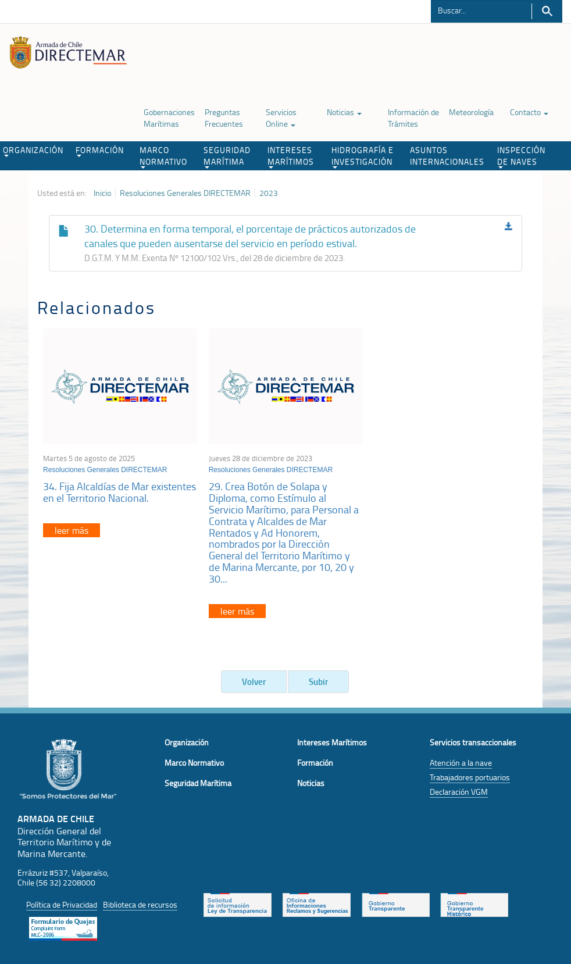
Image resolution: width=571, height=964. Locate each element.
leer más (71, 530)
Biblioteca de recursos (140, 904)
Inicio (102, 193)
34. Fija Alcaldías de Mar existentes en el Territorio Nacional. (119, 492)
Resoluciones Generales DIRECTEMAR (185, 193)
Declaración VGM (459, 791)
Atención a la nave (461, 762)
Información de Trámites (413, 117)
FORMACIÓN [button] (100, 150)
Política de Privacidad (61, 904)
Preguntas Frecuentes (224, 117)
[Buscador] (481, 10)
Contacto (529, 111)
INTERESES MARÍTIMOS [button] (290, 156)
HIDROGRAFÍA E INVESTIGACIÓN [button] (362, 156)
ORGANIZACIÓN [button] (33, 150)
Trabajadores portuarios (470, 777)
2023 (268, 193)
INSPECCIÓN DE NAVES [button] (521, 156)
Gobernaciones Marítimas (169, 117)
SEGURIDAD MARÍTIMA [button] (227, 156)
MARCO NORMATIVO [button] (163, 156)
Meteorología (471, 111)
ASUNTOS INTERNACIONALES (447, 155)
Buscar (546, 11)
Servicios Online (281, 117)
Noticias (344, 111)
